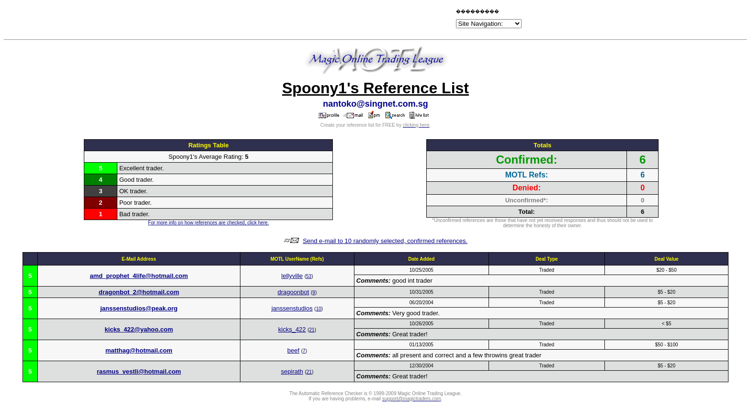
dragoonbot (293, 292)
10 (318, 308)
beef (293, 350)
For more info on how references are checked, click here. (208, 222)
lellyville (292, 275)
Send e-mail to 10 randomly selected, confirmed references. (385, 240)
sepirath (292, 371)
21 (312, 329)
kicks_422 (292, 329)
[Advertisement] (342, 20)
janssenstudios (292, 308)
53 (308, 276)
